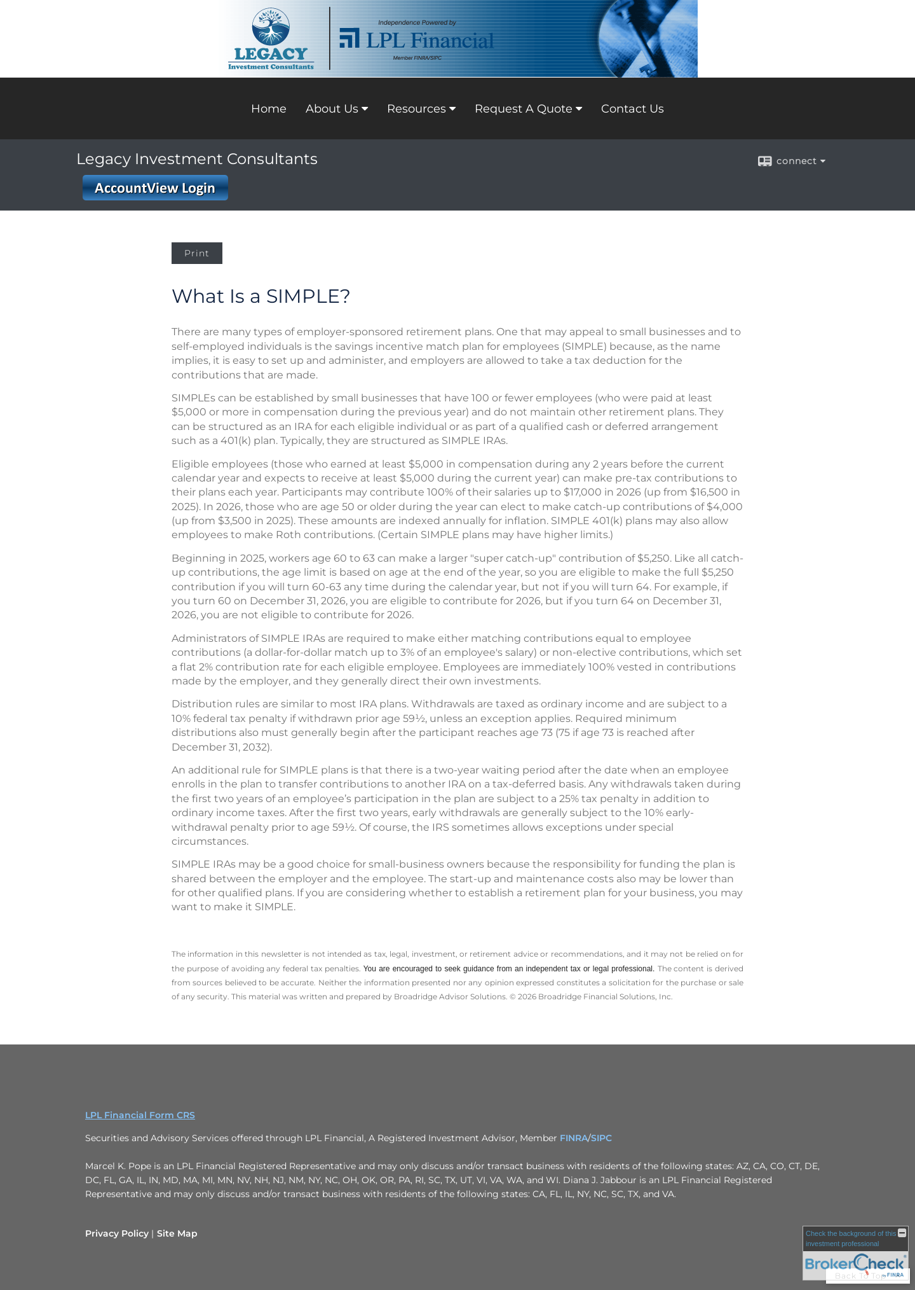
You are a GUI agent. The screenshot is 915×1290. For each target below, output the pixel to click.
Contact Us (632, 109)
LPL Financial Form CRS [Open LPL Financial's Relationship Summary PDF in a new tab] (140, 1115)
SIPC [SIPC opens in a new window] (601, 1138)
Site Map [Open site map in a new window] (177, 1233)
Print (197, 253)
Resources (416, 109)
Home (269, 109)
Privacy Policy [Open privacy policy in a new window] (117, 1233)
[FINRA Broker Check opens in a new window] (856, 1253)
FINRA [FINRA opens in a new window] (574, 1138)
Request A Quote (524, 109)
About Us (332, 109)
